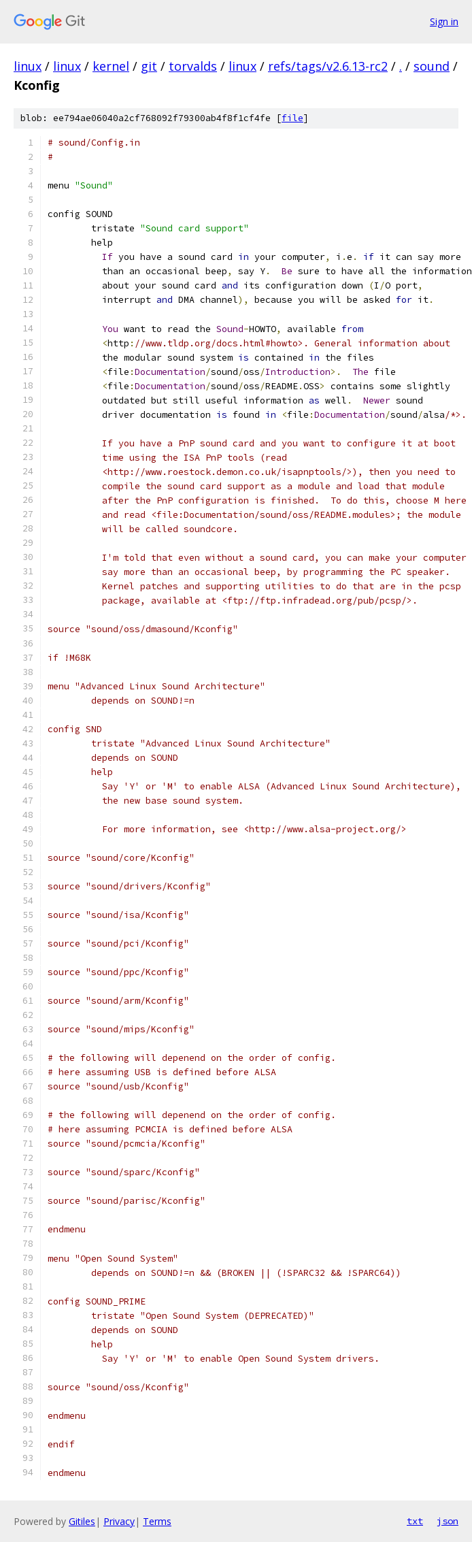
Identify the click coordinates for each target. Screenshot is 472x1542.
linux (27, 66)
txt (415, 1521)
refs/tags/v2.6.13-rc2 (328, 66)
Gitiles (82, 1521)
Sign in (444, 21)
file (292, 118)
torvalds (193, 66)
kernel (110, 66)
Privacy (119, 1521)
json (447, 1521)
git (149, 66)
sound (432, 66)
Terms (157, 1521)
